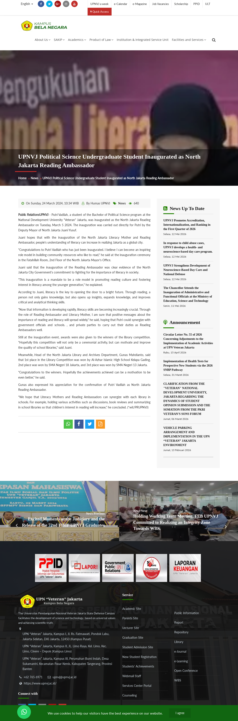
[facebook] (41, 4)
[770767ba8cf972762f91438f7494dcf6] (185, 567)
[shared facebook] (78, 424)
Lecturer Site (130, 628)
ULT (207, 4)
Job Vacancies (160, 4)
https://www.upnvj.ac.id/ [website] (40, 683)
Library (178, 642)
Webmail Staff (131, 676)
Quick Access (99, 11)
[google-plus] (58, 4)
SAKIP (59, 40)
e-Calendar (120, 4)
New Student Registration (139, 657)
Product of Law (101, 40)
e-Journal (180, 651)
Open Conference (186, 670)
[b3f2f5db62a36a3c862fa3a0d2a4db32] (84, 567)
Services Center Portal (136, 685)
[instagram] (66, 4)
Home (22, 178)
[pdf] (100, 424)
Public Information (186, 613)
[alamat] (66, 652)
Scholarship (181, 4)
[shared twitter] (89, 424)
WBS (177, 680)
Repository (181, 632)
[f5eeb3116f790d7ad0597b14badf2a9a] (118, 567)
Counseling (129, 695)
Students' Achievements (138, 666)
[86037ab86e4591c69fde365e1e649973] (51, 567)
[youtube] (74, 4)
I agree (180, 713)
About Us (42, 40)
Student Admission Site (137, 647)
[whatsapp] (68, 424)
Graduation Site (132, 637)
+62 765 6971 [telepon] (33, 677)
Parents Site (130, 618)
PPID (196, 4)
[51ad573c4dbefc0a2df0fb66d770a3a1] (151, 567)
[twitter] (49, 4)
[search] (214, 40)
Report (178, 622)
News (34, 178)
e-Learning (181, 661)
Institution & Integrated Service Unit (142, 40)
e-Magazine (140, 4)
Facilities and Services (189, 40)
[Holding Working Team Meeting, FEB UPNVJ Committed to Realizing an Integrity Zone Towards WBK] (178, 511)
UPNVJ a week (99, 4)
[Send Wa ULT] (24, 712)
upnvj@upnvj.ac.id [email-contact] (64, 677)
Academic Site (131, 609)
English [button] (27, 4)
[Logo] (44, 25)
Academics (77, 40)
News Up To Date (183, 208)
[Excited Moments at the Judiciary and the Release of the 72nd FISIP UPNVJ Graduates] (59, 511)
